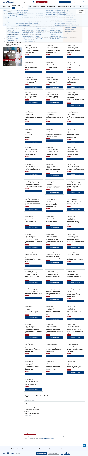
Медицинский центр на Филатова (13, 34)
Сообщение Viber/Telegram (31, 409)
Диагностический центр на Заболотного (12, 45)
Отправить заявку (29, 433)
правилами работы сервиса (47, 438)
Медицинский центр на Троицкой (13, 42)
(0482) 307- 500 (29, 39)
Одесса (7, 19)
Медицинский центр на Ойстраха (13, 39)
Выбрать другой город (20, 7)
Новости (51, 448)
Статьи (56, 448)
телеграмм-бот (64, 37)
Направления (25, 448)
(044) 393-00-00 (29, 41)
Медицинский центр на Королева (13, 40)
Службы (13, 448)
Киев (7, 21)
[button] (19, 2)
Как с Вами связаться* (29, 407)
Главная (5, 10)
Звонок (26, 411)
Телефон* (26, 403)
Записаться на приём (33, 56)
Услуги (18, 448)
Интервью (63, 448)
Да (13, 7)
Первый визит (34, 448)
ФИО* (25, 398)
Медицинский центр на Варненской (11, 37)
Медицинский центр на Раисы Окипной (12, 29)
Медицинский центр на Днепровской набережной (11, 32)
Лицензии (18, 453)
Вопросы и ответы (43, 448)
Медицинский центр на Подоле (13, 26)
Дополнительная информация (31, 413)
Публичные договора (72, 448)
